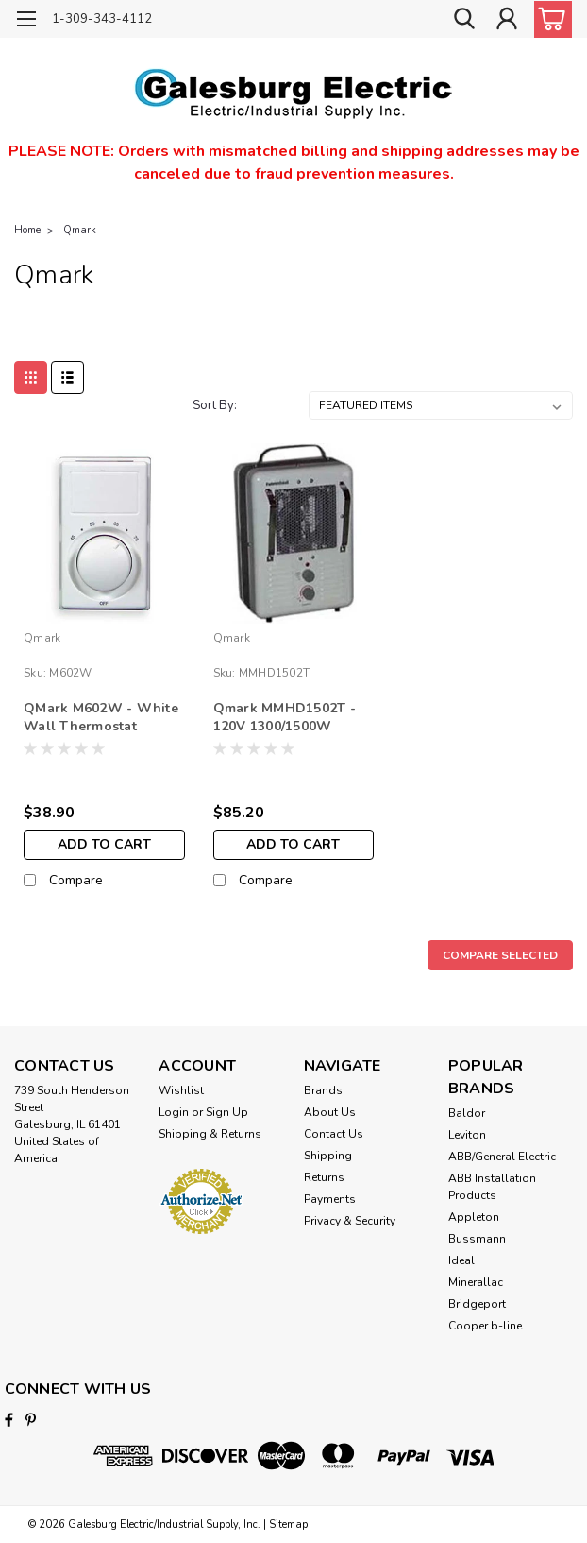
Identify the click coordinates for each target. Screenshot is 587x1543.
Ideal (461, 1260)
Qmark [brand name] (42, 637)
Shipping (328, 1155)
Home (27, 230)
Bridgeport (477, 1304)
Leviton (467, 1134)
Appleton (473, 1217)
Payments (330, 1199)
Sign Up (227, 1112)
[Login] (507, 19)
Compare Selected (500, 955)
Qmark (79, 230)
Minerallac (475, 1282)
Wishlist (181, 1090)
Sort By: (215, 405)
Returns (324, 1177)
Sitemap (288, 1524)
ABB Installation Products (492, 1187)
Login (174, 1112)
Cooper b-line (485, 1325)
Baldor (466, 1113)
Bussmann (477, 1238)
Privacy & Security (349, 1220)
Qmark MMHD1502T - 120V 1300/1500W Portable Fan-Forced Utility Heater (284, 718)
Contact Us (333, 1133)
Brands (323, 1090)
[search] (464, 19)
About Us (330, 1112)
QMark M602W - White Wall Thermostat (101, 717)
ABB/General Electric (502, 1156)
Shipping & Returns (210, 1133)
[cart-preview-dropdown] (549, 19)
